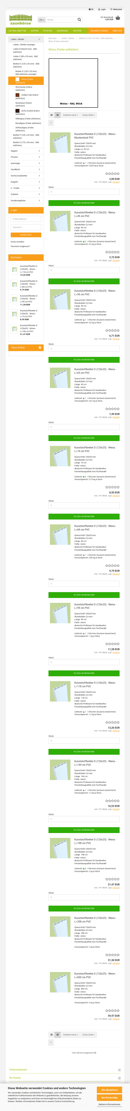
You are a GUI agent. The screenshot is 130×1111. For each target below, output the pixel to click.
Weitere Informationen (109, 1104)
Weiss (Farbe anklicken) (24, 80)
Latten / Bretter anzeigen (24, 44)
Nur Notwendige (109, 1097)
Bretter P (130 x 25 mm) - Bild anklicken (26, 136)
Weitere (77, 31)
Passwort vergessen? (20, 246)
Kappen (34, 31)
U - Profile (15, 188)
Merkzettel (116, 9)
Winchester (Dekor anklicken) (23, 88)
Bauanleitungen (99, 31)
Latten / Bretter (17, 31)
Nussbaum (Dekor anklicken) (23, 104)
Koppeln (14, 182)
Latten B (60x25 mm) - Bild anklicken (25, 50)
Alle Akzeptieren (109, 1090)
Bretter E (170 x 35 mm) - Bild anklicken (26, 144)
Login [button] (102, 9)
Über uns (117, 31)
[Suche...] (41, 19)
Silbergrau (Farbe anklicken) (28, 118)
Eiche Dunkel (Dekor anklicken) (27, 112)
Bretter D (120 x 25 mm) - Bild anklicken (26, 65)
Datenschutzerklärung (64, 1101)
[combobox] (70, 115)
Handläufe (15, 169)
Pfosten (47, 31)
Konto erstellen (17, 242)
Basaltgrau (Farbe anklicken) (28, 123)
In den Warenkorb (84, 203)
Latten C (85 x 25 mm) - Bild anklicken (25, 58)
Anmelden (26, 235)
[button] (91, 9)
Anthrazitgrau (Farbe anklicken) (24, 129)
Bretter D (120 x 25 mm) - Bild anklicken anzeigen (26, 72)
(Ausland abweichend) (106, 163)
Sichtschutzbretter (19, 176)
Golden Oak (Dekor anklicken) (26, 96)
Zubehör (14, 194)
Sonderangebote (18, 200)
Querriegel (62, 31)
